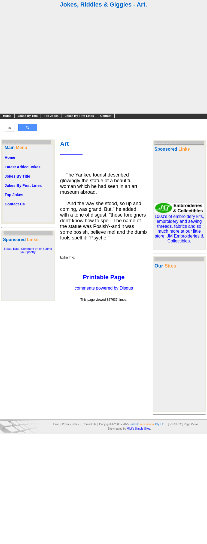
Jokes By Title (28, 115)
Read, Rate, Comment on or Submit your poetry (28, 250)
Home (7, 115)
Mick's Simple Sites (138, 428)
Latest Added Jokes (23, 167)
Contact (105, 115)
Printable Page (104, 277)
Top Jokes (51, 115)
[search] (9, 127)
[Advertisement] (103, 61)
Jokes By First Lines (79, 115)
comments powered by (104, 288)
